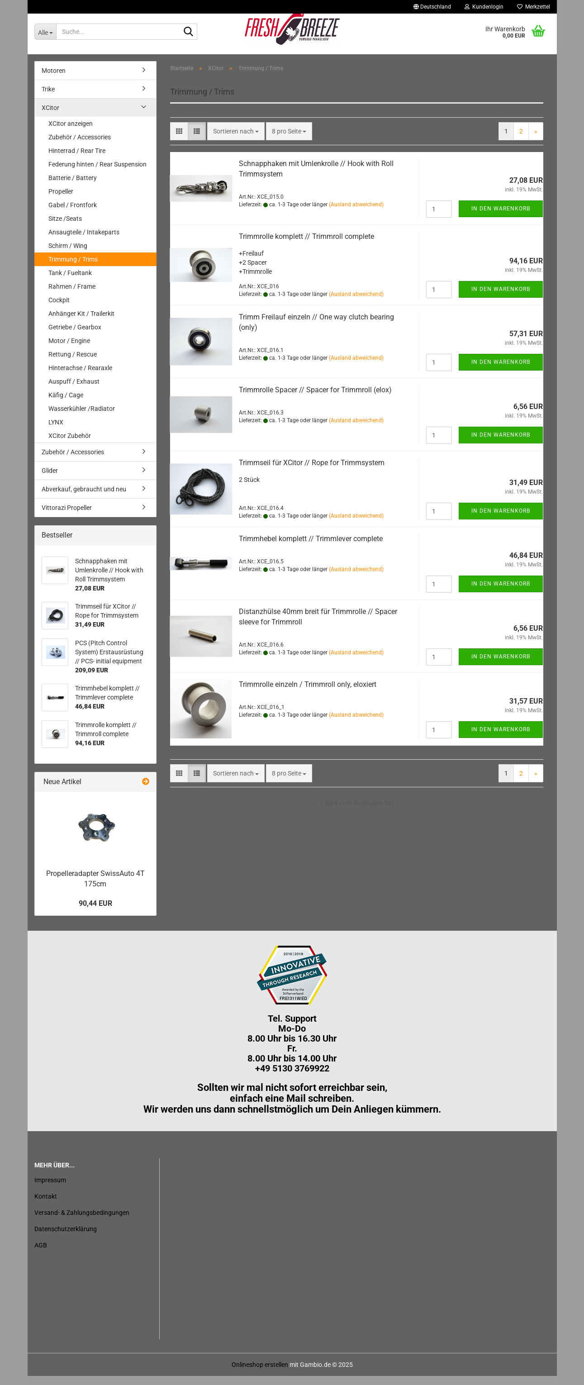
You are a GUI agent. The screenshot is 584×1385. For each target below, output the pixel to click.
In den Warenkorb (500, 217)
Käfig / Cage (65, 404)
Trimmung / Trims (73, 268)
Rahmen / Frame (71, 295)
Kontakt (45, 1205)
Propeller (60, 200)
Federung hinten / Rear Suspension (97, 173)
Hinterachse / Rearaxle (80, 377)
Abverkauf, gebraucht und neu (84, 498)
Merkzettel (533, 7)
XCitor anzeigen (70, 132)
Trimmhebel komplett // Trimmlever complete (311, 547)
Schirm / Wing (67, 254)
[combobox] (236, 140)
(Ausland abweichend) (356, 213)
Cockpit (59, 309)
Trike (48, 98)
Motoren (54, 79)
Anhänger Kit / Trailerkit (81, 322)
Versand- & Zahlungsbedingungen (81, 1221)
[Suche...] (45, 32)
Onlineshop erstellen (260, 1373)
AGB (40, 1254)
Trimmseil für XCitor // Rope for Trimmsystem (312, 471)
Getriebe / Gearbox (74, 336)
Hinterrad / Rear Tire (76, 159)
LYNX (55, 431)
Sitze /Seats (65, 227)
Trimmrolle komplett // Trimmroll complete (306, 245)
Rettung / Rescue (72, 363)
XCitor (50, 116)
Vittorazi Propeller (67, 516)
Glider (50, 479)
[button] (432, 7)
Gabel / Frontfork (72, 214)
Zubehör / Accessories (79, 146)
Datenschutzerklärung (65, 1238)
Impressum (50, 1189)
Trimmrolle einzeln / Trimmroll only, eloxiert (307, 693)
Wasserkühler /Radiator (81, 417)
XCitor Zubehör (69, 444)
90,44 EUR (95, 912)
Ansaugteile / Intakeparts (83, 241)
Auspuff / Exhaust (74, 390)
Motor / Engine (69, 349)
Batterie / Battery (72, 186)
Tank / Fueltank (70, 282)
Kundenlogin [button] (484, 7)
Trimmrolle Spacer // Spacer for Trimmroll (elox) (315, 399)
